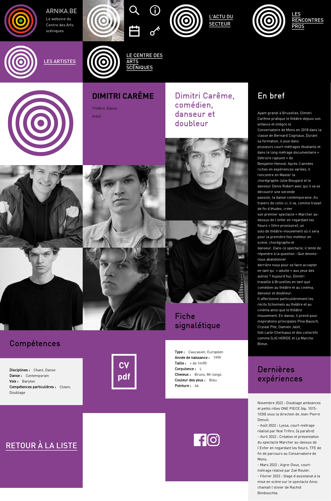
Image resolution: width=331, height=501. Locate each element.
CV (124, 371)
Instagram (213, 440)
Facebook (200, 440)
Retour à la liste (41, 446)
